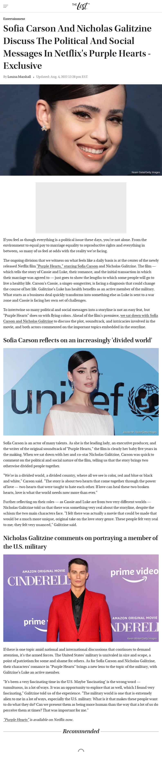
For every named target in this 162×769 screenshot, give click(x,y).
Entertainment (14, 18)
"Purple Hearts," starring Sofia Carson (67, 266)
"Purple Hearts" (16, 720)
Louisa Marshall (19, 77)
